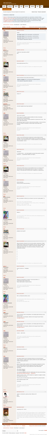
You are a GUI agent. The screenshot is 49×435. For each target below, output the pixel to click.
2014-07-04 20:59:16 (20, 75)
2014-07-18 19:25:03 (20, 241)
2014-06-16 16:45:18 (20, 30)
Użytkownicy (10, 6)
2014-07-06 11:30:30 (20, 135)
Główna (4, 6)
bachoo (5, 391)
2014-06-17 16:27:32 (20, 49)
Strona (4, 59)
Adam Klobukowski (7, 407)
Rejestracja (26, 6)
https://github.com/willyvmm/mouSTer (23, 43)
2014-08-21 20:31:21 (20, 312)
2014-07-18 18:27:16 (20, 196)
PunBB (45, 430)
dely (4, 210)
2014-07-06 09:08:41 (20, 113)
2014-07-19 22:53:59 (20, 266)
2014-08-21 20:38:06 (20, 330)
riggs (4, 312)
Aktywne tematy (34, 11)
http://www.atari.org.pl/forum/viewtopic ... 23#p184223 (26, 373)
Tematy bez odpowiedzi (42, 11)
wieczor (5, 61)
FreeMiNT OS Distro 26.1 (7, 21)
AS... (4, 91)
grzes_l (4, 49)
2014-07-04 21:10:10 (20, 91)
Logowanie (32, 6)
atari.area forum (7, 2)
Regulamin (16, 6)
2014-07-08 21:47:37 (20, 149)
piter (4, 196)
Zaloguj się (31, 26)
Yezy (4, 347)
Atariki (37, 6)
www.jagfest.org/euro (20, 327)
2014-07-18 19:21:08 (20, 228)
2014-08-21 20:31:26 (20, 321)
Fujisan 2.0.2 (5, 17)
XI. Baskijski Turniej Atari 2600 (8, 20)
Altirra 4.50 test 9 (6, 19)
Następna (23, 26)
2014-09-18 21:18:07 (20, 407)
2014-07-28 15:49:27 (20, 293)
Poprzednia (8, 26)
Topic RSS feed (43, 28)
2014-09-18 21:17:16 (20, 391)
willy (4, 30)
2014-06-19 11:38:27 (20, 61)
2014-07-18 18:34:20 (20, 210)
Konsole (11, 24)
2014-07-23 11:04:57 (20, 277)
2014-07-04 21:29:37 (20, 103)
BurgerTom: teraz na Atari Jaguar (9, 18)
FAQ (41, 6)
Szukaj (21, 6)
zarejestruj (36, 26)
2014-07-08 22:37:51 (20, 165)
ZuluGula (5, 103)
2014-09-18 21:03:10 (20, 356)
